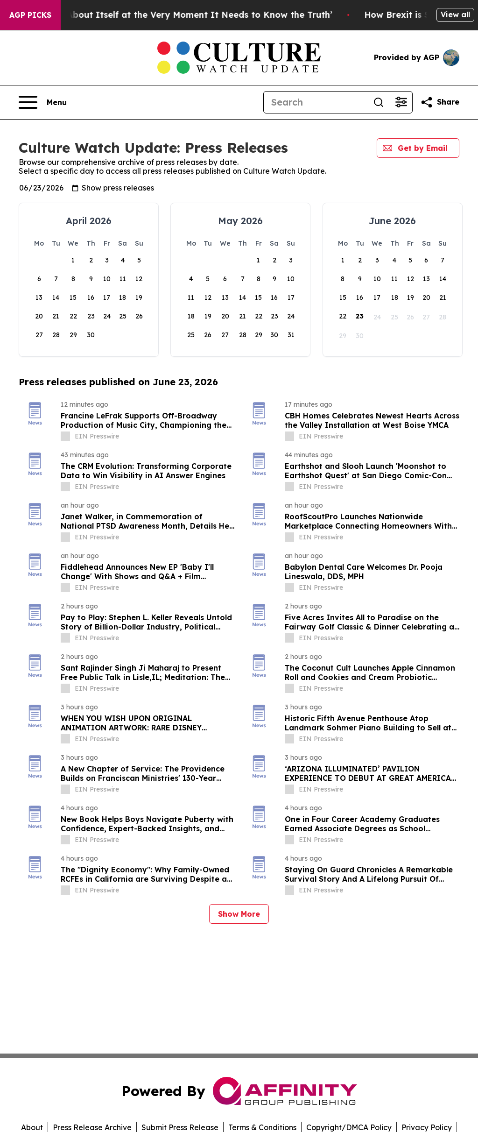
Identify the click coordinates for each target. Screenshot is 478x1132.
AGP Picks (30, 15)
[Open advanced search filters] (401, 102)
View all (455, 14)
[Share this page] (439, 102)
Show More (239, 914)
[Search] (315, 102)
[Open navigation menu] (43, 102)
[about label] (65, 436)
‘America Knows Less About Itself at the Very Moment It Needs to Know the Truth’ (190, 14)
